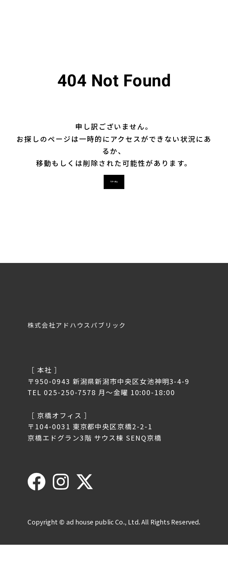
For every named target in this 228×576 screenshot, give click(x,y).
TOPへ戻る (114, 208)
